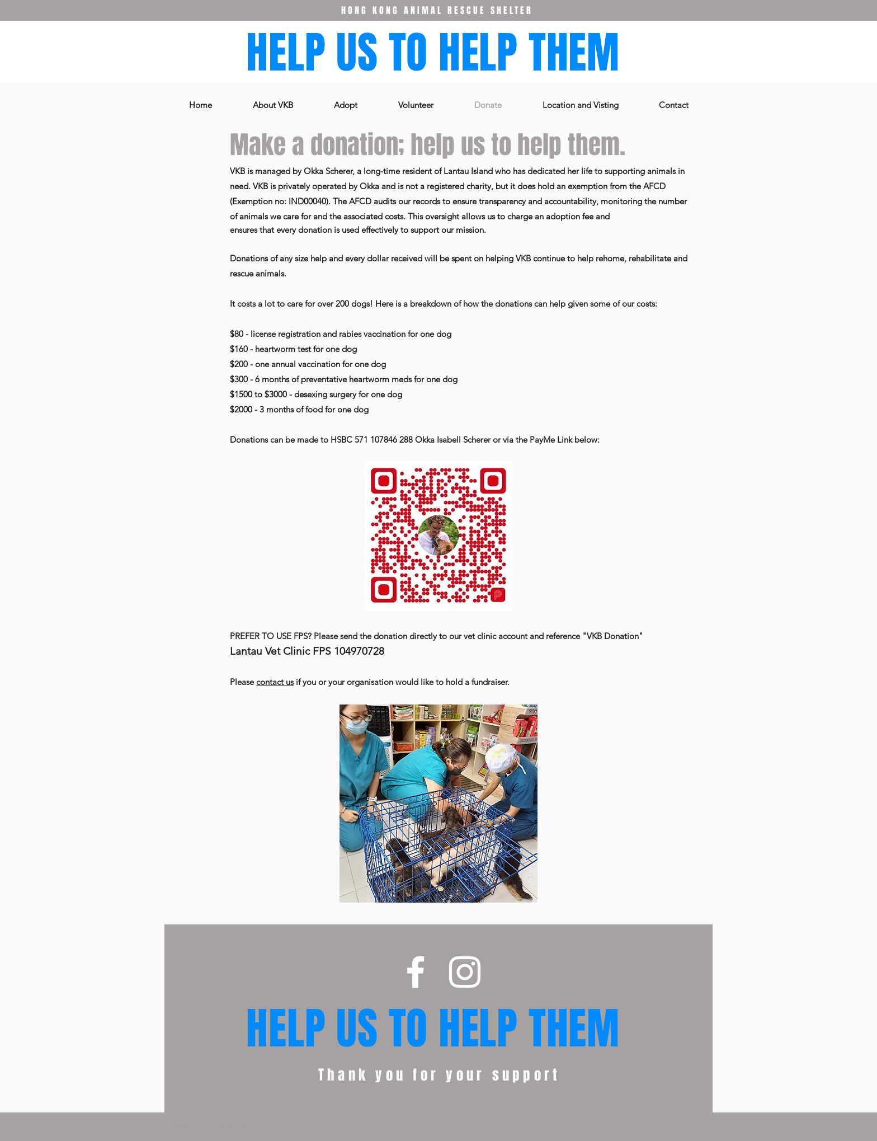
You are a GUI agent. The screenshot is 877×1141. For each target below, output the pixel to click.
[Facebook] (415, 972)
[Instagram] (465, 972)
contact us (275, 682)
